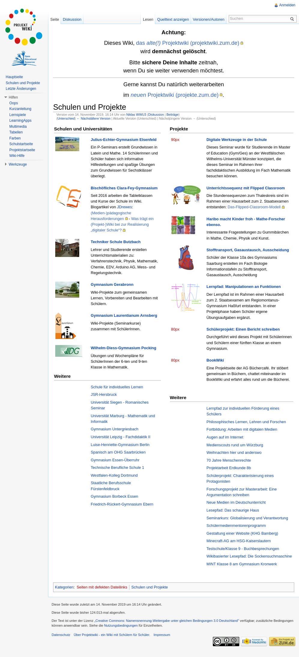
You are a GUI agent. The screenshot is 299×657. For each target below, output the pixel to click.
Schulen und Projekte (149, 587)
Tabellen (16, 132)
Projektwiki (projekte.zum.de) (175, 95)
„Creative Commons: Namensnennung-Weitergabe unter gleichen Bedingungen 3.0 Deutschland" (166, 620)
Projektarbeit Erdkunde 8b (229, 468)
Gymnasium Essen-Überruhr (115, 460)
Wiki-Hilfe (17, 156)
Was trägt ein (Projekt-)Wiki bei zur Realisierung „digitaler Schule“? (122, 224)
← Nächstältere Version (93, 118)
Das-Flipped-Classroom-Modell (254, 207)
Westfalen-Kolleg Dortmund (114, 475)
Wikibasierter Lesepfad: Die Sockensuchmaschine (249, 556)
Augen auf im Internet (225, 437)
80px (175, 329)
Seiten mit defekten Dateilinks (102, 587)
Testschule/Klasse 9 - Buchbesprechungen (243, 548)
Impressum (161, 635)
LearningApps (20, 120)
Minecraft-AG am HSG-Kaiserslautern (239, 541)
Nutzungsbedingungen (121, 625)
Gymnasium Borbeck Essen (114, 496)
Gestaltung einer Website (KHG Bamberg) (242, 533)
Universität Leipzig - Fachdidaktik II (120, 437)
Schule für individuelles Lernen (117, 387)
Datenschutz (61, 635)
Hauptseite (14, 77)
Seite (54, 19)
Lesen (148, 19)
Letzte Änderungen (21, 89)
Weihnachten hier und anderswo (234, 452)
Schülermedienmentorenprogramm (236, 525)
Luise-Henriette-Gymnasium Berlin (120, 444)
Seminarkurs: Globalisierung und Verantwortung (247, 518)
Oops (13, 103)
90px (175, 139)
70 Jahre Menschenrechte (229, 460)
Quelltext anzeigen (173, 19)
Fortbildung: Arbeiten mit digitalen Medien (242, 429)
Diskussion (156, 114)
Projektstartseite (22, 150)
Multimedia (18, 126)
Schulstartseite (21, 144)
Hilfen (13, 97)
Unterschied (65, 118)
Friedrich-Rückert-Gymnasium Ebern (122, 504)
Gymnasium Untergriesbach (114, 429)
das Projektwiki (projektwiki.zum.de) (187, 43)
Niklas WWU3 (136, 114)
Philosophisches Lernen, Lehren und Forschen (246, 422)
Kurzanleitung (20, 109)
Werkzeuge (18, 164)
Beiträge (172, 114)
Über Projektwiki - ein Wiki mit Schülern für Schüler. (112, 635)
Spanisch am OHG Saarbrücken (118, 452)
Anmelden (287, 5)
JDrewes (124, 207)
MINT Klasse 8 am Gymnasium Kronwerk (242, 564)
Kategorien (64, 587)
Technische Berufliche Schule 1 (117, 467)
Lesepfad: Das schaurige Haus (233, 510)
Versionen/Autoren (208, 19)
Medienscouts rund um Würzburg (235, 445)
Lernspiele (17, 115)
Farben (15, 138)
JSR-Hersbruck (104, 394)
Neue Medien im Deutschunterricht (236, 502)
